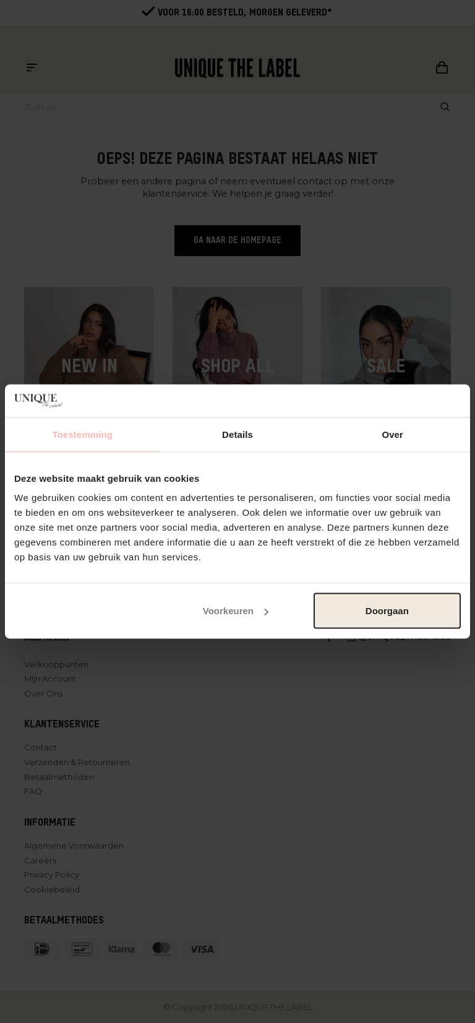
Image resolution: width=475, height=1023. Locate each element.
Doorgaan (387, 611)
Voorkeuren (235, 611)
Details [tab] (237, 434)
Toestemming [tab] (83, 434)
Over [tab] (392, 434)
